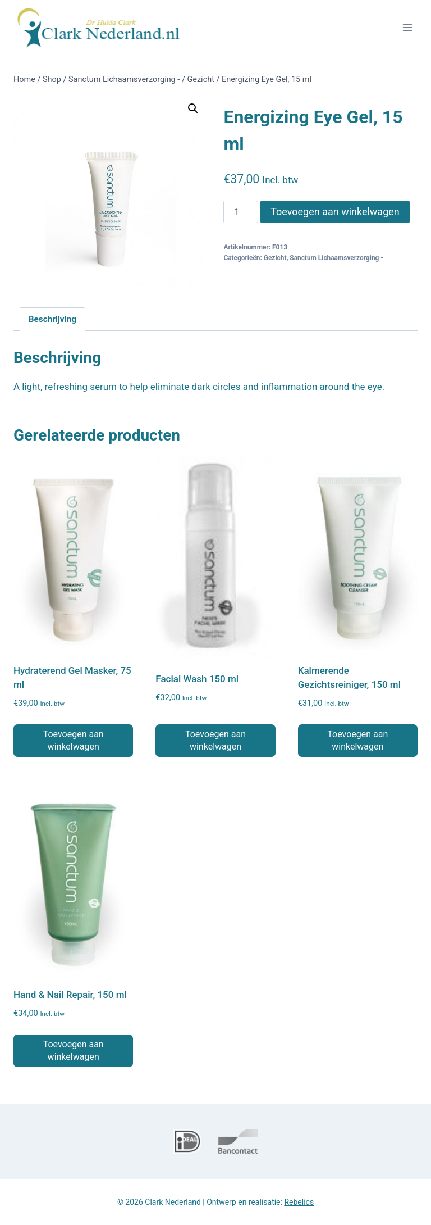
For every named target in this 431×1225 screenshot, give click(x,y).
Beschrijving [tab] (52, 319)
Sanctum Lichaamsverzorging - (336, 258)
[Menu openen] (407, 27)
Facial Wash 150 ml (197, 678)
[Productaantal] (240, 212)
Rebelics (299, 1201)
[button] (193, 108)
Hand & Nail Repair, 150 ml (70, 994)
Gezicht (275, 258)
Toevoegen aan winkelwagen (335, 211)
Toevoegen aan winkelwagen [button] (73, 740)
